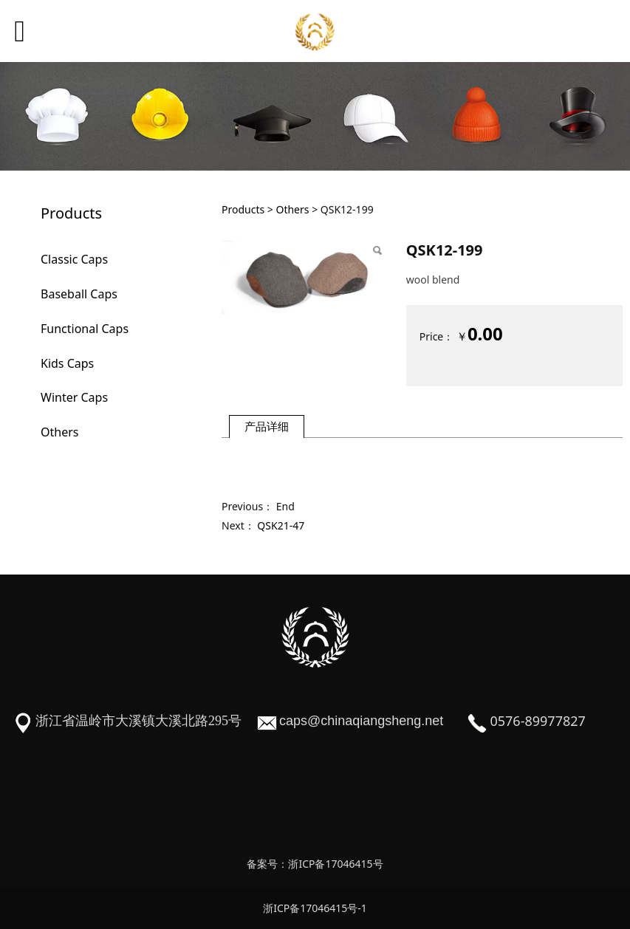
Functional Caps (85, 328)
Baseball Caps (79, 294)
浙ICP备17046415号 (335, 864)
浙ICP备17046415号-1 (315, 908)
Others (59, 432)
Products (243, 209)
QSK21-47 (280, 525)
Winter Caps (74, 397)
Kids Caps (67, 363)
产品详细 (266, 426)
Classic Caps (74, 259)
